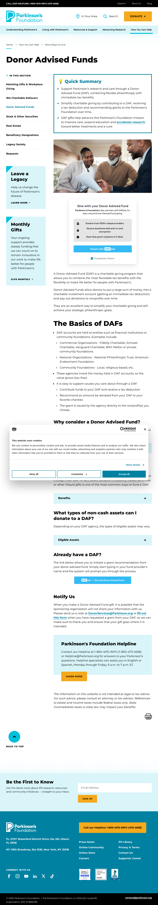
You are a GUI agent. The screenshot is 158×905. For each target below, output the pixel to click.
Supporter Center (129, 858)
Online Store (87, 852)
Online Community (91, 847)
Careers (84, 858)
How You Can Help (29, 44)
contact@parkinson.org (138, 898)
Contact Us (125, 852)
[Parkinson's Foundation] (24, 16)
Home (9, 44)
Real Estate (13, 125)
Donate (136, 16)
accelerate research (131, 122)
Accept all (124, 474)
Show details (133, 464)
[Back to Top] (14, 737)
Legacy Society (16, 144)
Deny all (33, 474)
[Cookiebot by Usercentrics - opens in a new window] (124, 429)
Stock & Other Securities (22, 116)
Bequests (12, 153)
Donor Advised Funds (20, 106)
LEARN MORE (74, 676)
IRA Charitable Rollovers (22, 98)
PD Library (125, 842)
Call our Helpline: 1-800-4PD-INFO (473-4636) (32, 3)
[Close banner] (145, 429)
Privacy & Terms (129, 847)
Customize (79, 474)
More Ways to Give (55, 44)
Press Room (87, 842)
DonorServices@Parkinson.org (110, 613)
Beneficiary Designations (22, 135)
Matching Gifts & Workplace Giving (24, 86)
